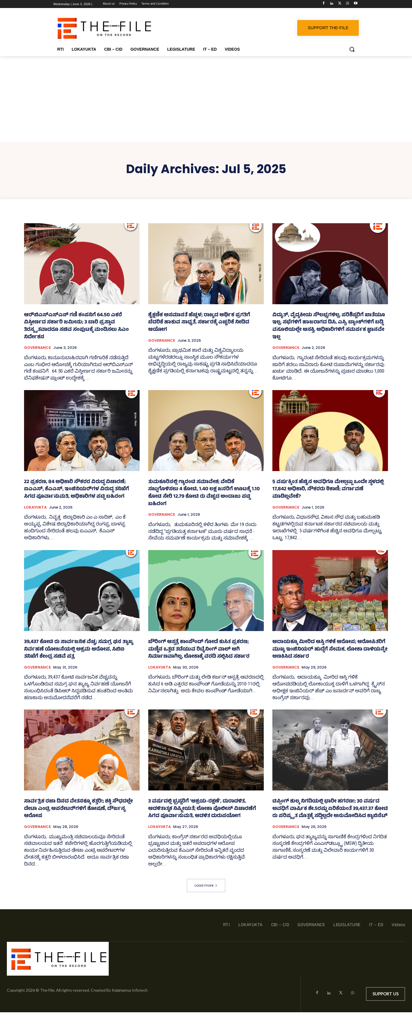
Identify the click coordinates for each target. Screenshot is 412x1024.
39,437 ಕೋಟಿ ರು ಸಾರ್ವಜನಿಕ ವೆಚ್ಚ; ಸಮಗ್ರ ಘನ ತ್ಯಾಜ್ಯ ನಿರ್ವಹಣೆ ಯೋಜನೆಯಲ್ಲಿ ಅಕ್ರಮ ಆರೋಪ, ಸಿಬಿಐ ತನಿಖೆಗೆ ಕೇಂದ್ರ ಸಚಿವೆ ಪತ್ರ (78, 649)
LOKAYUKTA (35, 507)
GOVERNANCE (37, 347)
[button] (352, 49)
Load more (206, 885)
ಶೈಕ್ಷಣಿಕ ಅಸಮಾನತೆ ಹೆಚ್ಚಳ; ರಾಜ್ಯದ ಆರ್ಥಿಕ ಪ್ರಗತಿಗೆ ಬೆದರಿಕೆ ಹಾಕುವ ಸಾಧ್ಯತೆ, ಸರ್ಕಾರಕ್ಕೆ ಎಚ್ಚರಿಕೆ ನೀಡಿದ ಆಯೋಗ (199, 322)
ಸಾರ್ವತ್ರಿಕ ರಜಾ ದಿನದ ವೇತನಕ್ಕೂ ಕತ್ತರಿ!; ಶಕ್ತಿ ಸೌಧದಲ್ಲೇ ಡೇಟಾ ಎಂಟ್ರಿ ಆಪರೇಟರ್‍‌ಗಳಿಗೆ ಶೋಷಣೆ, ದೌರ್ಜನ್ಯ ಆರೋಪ (78, 809)
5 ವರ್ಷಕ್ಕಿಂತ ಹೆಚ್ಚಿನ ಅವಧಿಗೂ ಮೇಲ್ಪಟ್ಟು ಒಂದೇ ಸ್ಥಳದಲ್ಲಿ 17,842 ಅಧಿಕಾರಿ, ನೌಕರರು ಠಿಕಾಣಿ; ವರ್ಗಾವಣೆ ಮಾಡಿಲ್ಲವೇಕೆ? (328, 489)
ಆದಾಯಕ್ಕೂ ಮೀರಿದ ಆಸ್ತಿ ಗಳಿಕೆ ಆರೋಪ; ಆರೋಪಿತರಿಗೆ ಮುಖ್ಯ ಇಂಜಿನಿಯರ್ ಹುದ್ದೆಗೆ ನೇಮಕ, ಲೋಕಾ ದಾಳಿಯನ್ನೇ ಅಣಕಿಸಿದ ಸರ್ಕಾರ (329, 649)
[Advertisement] (206, 99)
